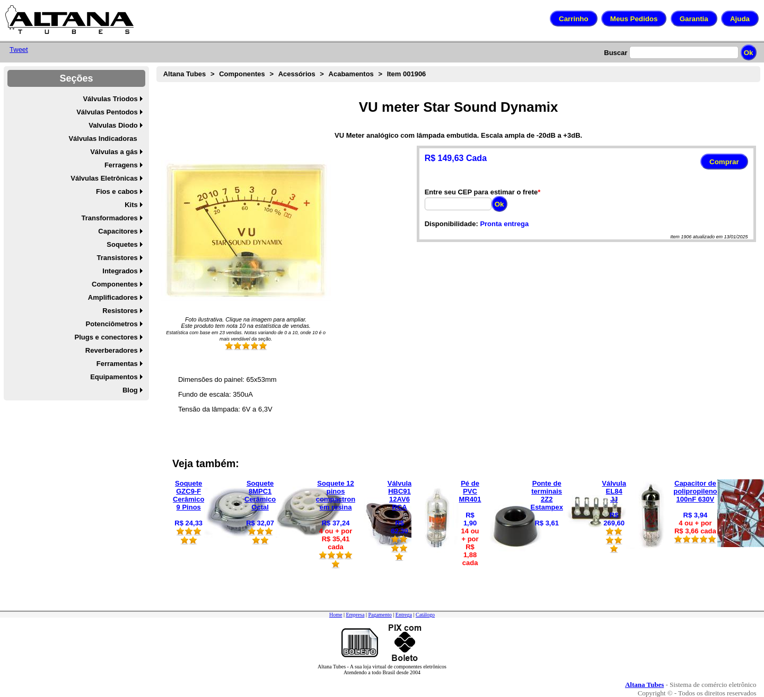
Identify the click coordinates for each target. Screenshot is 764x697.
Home (335, 615)
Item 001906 (406, 74)
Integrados (119, 271)
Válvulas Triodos (110, 99)
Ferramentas (117, 364)
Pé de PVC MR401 (470, 491)
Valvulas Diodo (113, 125)
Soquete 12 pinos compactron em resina (335, 495)
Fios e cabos (117, 191)
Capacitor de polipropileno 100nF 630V (695, 491)
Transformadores (110, 218)
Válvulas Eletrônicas (104, 178)
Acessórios (296, 74)
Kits (131, 205)
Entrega (404, 615)
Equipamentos (114, 377)
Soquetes (122, 244)
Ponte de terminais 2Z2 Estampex (546, 495)
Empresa (355, 615)
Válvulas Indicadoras (102, 138)
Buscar (615, 53)
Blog (130, 390)
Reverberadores (111, 350)
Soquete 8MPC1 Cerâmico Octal (260, 495)
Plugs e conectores (106, 337)
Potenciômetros (112, 324)
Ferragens (121, 165)
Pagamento (379, 615)
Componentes (115, 284)
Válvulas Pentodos (107, 112)
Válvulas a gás (114, 152)
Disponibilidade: (451, 224)
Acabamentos (351, 74)
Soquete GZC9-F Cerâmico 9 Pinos (188, 495)
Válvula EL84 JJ (614, 491)
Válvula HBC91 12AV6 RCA (400, 495)
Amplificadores (113, 297)
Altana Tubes (184, 74)
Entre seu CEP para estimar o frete (481, 192)
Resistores (119, 311)
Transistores (116, 258)
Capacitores (117, 231)
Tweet (19, 49)
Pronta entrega (504, 224)
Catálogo (425, 615)
